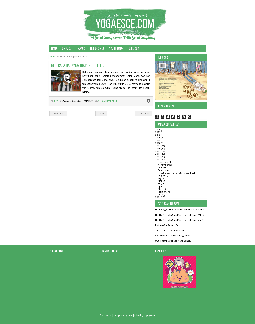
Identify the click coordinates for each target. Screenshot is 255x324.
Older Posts (143, 113)
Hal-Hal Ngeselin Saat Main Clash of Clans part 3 (179, 219)
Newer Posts (58, 113)
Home (54, 48)
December (163, 161)
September (164, 170)
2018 (158, 143)
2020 (158, 137)
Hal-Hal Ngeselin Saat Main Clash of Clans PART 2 (179, 214)
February (162, 191)
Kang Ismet (126, 315)
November (163, 164)
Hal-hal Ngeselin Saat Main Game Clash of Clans (179, 209)
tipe (56, 101)
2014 (158, 153)
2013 (158, 156)
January (162, 194)
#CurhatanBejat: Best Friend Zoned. (173, 240)
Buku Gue (133, 48)
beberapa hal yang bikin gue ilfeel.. (77, 65)
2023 (158, 132)
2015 (158, 151)
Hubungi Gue (97, 48)
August (161, 175)
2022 (158, 134)
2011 (158, 197)
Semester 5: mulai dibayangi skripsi (173, 235)
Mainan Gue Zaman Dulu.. (168, 225)
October (162, 167)
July (160, 178)
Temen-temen (116, 48)
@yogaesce (150, 315)
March (161, 188)
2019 (158, 140)
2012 (158, 159)
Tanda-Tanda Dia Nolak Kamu (170, 230)
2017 (158, 145)
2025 (158, 129)
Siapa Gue (67, 48)
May (160, 183)
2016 (158, 148)
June (160, 180)
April (160, 186)
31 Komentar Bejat (107, 101)
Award (81, 48)
